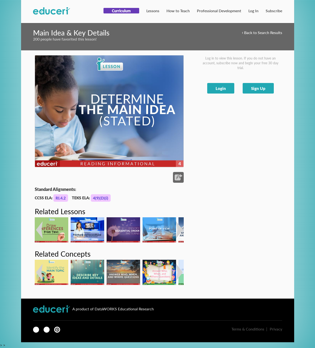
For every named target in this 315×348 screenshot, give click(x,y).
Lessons (152, 10)
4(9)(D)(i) (100, 198)
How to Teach (178, 10)
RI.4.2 (61, 198)
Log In (253, 10)
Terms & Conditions (247, 329)
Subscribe (274, 10)
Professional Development (219, 10)
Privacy (276, 329)
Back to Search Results (262, 32)
